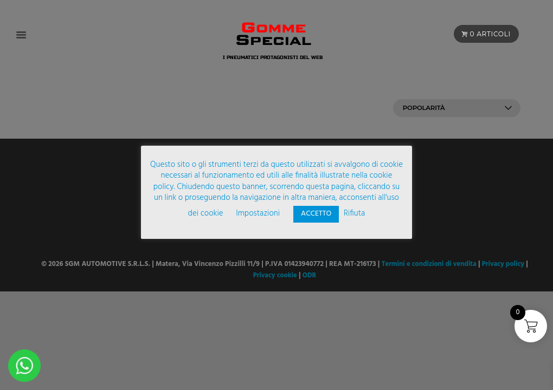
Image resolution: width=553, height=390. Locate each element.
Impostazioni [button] (258, 213)
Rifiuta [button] (354, 213)
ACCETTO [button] (316, 213)
